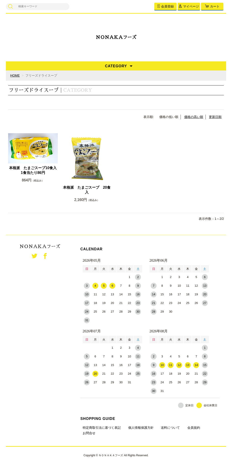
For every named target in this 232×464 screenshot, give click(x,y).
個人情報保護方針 (141, 427)
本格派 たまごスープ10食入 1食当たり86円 (33, 170)
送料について (170, 427)
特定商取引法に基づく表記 (102, 427)
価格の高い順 (193, 117)
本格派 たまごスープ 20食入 (87, 190)
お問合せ (89, 433)
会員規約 (193, 427)
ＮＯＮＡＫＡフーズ (116, 37)
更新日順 (215, 117)
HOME (15, 75)
